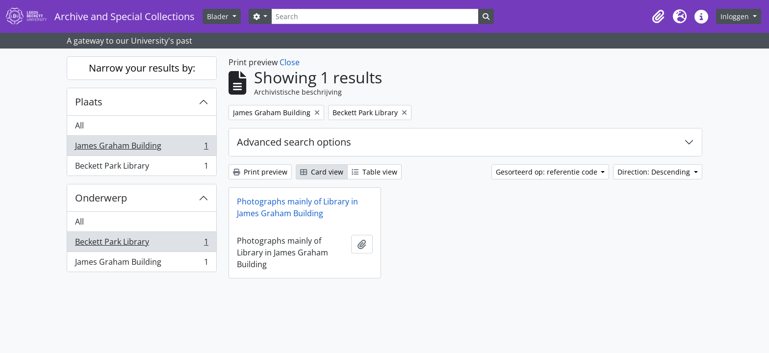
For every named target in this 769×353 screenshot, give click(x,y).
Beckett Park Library (141, 168)
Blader (219, 16)
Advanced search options (294, 142)
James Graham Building (141, 148)
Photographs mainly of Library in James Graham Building (297, 207)
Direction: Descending (654, 171)
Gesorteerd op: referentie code (547, 171)
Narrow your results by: (142, 68)
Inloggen (735, 16)
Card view (321, 171)
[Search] (374, 16)
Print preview (260, 171)
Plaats (89, 101)
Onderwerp (101, 197)
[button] (658, 16)
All (79, 125)
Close (290, 62)
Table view (374, 171)
